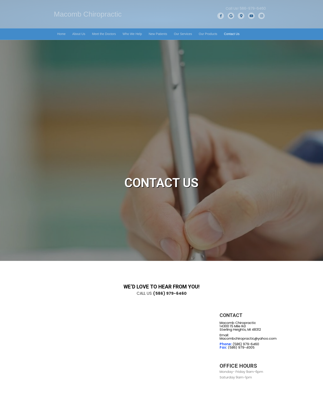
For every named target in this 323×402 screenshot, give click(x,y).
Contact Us (232, 34)
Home (61, 34)
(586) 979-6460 (170, 293)
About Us (78, 34)
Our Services (183, 34)
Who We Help (132, 34)
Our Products (208, 34)
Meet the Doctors (104, 34)
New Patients (158, 34)
